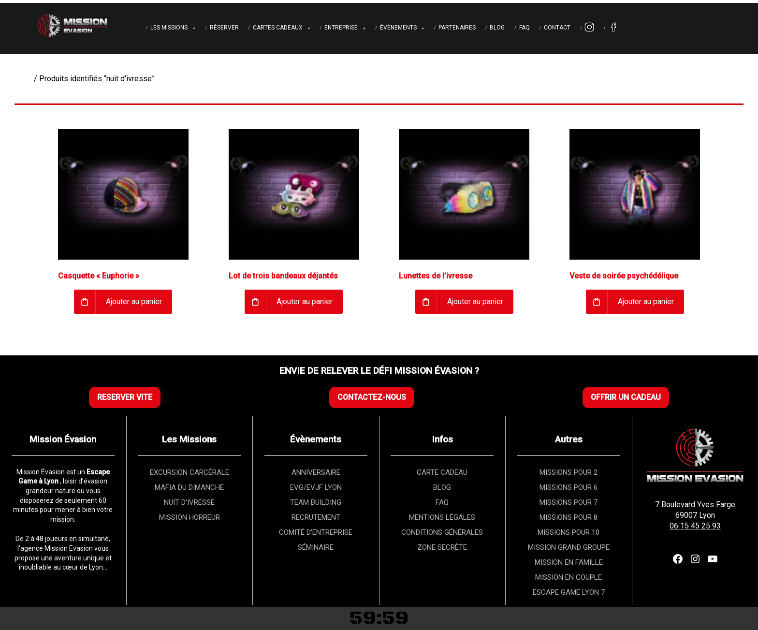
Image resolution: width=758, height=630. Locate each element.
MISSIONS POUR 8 (568, 517)
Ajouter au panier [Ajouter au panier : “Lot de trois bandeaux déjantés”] (305, 301)
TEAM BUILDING (315, 502)
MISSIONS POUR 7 (568, 502)
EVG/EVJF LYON (316, 487)
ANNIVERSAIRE (316, 472)
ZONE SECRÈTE (442, 547)
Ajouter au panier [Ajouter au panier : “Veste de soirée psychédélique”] (646, 301)
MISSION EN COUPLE (568, 577)
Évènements (398, 27)
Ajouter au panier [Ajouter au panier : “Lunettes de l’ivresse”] (475, 301)
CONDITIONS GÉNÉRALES (442, 532)
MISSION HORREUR (189, 517)
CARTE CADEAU (442, 472)
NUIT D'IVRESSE (189, 502)
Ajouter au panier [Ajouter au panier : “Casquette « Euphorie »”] (134, 301)
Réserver (224, 27)
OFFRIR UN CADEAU (626, 397)
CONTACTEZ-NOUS (371, 397)
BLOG (442, 487)
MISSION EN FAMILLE (569, 562)
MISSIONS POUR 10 (568, 532)
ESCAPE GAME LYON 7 (569, 592)
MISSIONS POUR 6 (568, 487)
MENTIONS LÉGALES (442, 517)
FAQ (524, 27)
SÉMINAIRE (316, 547)
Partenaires (457, 27)
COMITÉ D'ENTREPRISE (315, 532)
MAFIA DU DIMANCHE (189, 487)
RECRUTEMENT (316, 517)
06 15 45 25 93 (695, 525)
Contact (557, 27)
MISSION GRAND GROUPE (569, 547)
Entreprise (341, 27)
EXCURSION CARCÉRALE (189, 472)
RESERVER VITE (124, 397)
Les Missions (169, 27)
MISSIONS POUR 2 (568, 472)
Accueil (19, 78)
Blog (497, 27)
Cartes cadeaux (278, 27)
